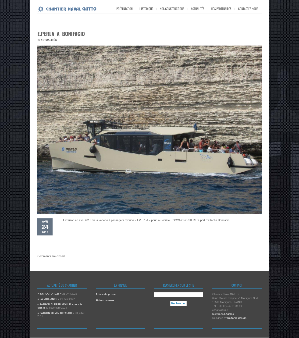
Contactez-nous (248, 8)
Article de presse (106, 294)
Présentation (124, 8)
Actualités (197, 8)
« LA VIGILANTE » (48, 299)
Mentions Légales (223, 314)
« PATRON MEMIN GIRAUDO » (55, 313)
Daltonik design (236, 318)
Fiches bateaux (105, 300)
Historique (146, 8)
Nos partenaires (221, 8)
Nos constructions (172, 8)
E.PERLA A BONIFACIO (61, 33)
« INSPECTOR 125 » (49, 293)
